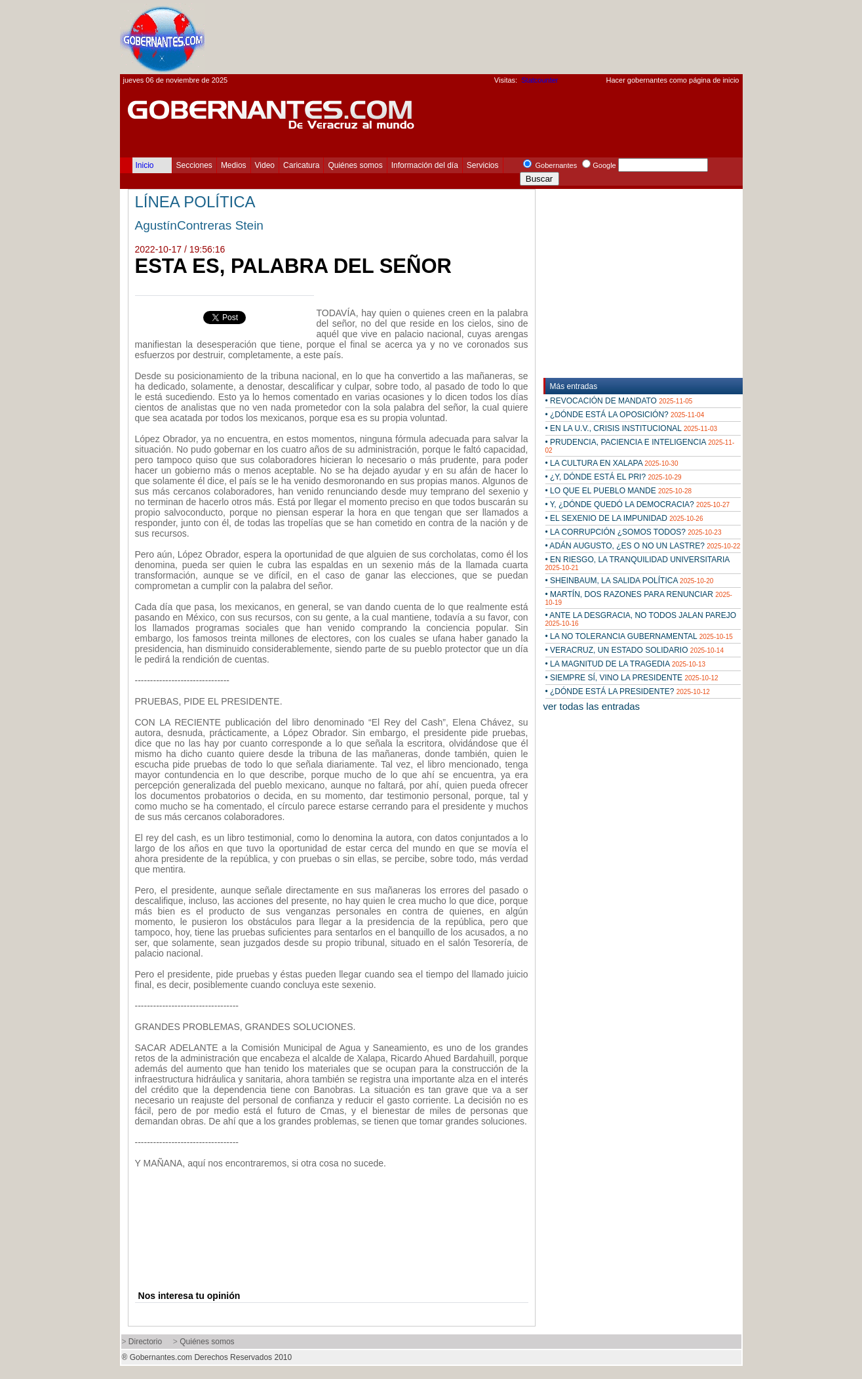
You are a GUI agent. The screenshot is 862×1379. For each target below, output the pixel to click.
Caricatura (301, 165)
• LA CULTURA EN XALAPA (611, 463)
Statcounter (539, 80)
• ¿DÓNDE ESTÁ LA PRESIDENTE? (627, 691)
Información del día (424, 165)
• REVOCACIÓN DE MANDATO (619, 400)
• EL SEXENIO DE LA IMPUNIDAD (624, 518)
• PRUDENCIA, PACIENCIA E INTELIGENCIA (640, 446)
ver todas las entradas (591, 706)
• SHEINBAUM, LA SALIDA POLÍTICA (629, 580)
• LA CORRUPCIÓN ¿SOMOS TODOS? (633, 532)
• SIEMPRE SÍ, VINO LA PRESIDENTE (631, 677)
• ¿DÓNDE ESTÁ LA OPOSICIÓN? (625, 414)
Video (265, 165)
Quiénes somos (355, 165)
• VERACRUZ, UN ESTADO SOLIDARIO (634, 650)
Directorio (145, 1341)
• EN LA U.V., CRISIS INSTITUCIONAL (631, 428)
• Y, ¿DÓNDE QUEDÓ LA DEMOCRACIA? (637, 504)
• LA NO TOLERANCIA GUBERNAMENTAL (639, 636)
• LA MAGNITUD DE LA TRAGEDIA (625, 664)
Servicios (483, 165)
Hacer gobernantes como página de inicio (672, 80)
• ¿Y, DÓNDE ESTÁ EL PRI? (613, 477)
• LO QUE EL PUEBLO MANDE (618, 490)
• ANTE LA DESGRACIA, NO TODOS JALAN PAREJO (641, 619)
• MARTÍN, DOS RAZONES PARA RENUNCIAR (638, 598)
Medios (233, 165)
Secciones (194, 165)
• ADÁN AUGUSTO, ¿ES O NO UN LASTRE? (643, 545)
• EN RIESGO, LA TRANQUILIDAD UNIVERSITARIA (637, 563)
